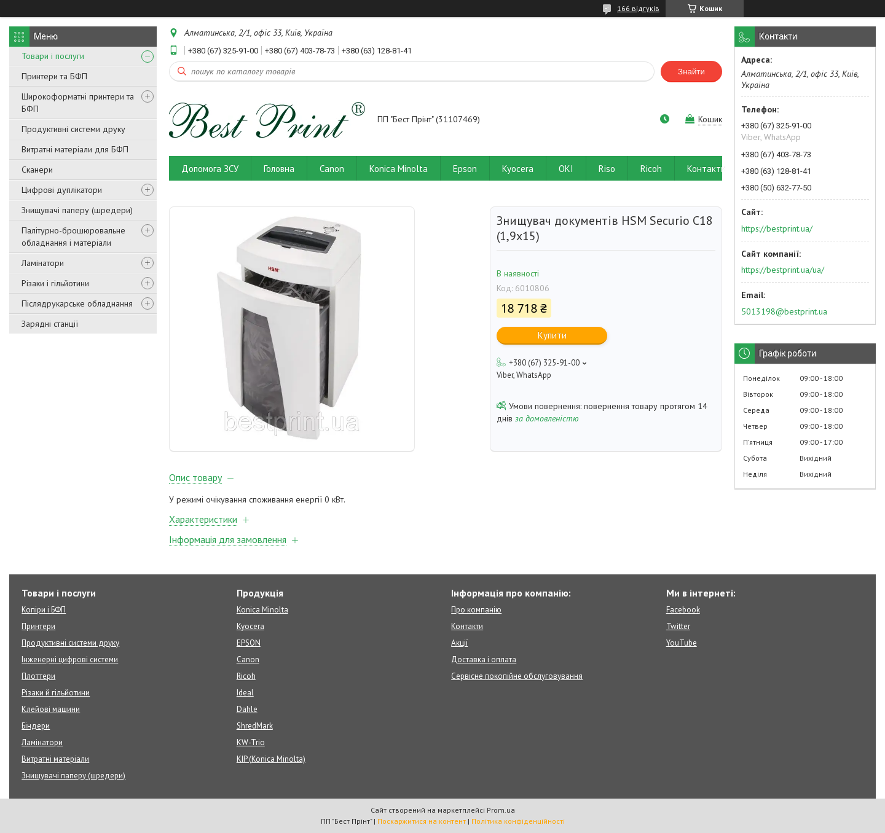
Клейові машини (51, 709)
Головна (279, 168)
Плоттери (38, 676)
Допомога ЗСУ (209, 168)
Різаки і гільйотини (55, 283)
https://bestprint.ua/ (776, 228)
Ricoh (651, 168)
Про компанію (476, 609)
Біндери (36, 726)
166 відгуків (638, 8)
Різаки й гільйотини (56, 692)
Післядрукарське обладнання (77, 303)
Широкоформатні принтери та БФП (78, 102)
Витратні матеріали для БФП (75, 149)
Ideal (245, 692)
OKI (566, 168)
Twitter (678, 626)
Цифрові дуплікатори (62, 189)
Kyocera (517, 168)
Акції (459, 643)
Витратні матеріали (55, 759)
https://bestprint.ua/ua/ (782, 269)
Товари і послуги (53, 55)
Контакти (706, 168)
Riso (607, 168)
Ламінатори (43, 262)
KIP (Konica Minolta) (271, 759)
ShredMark (255, 726)
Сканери (37, 169)
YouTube (681, 643)
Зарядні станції (50, 323)
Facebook (683, 609)
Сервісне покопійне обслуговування (517, 676)
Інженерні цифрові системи (70, 659)
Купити (552, 335)
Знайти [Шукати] (691, 71)
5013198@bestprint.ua (784, 311)
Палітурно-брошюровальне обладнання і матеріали (73, 236)
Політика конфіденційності (518, 821)
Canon (332, 168)
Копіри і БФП (44, 609)
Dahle (247, 709)
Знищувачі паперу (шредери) (77, 210)
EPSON (249, 643)
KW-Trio (251, 742)
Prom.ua (501, 810)
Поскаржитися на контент (421, 821)
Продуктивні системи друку (73, 129)
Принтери (38, 626)
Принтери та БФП (54, 76)
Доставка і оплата (483, 659)
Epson (465, 168)
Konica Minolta (398, 168)
